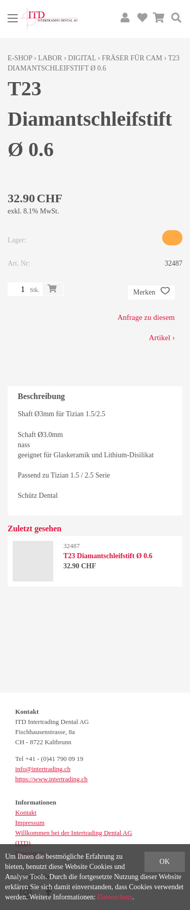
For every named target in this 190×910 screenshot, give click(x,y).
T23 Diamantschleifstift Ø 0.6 (108, 556)
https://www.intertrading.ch (51, 779)
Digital (82, 58)
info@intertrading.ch (42, 769)
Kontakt (25, 812)
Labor (50, 58)
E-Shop (20, 58)
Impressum (30, 822)
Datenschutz (114, 897)
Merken (151, 292)
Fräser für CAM (132, 58)
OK (165, 861)
